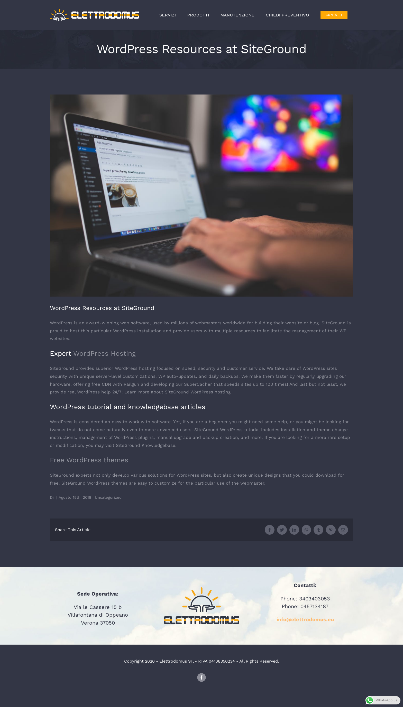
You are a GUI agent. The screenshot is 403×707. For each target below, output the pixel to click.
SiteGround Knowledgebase (145, 445)
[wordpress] (201, 196)
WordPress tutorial (240, 429)
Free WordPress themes (89, 460)
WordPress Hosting (104, 353)
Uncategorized (108, 497)
